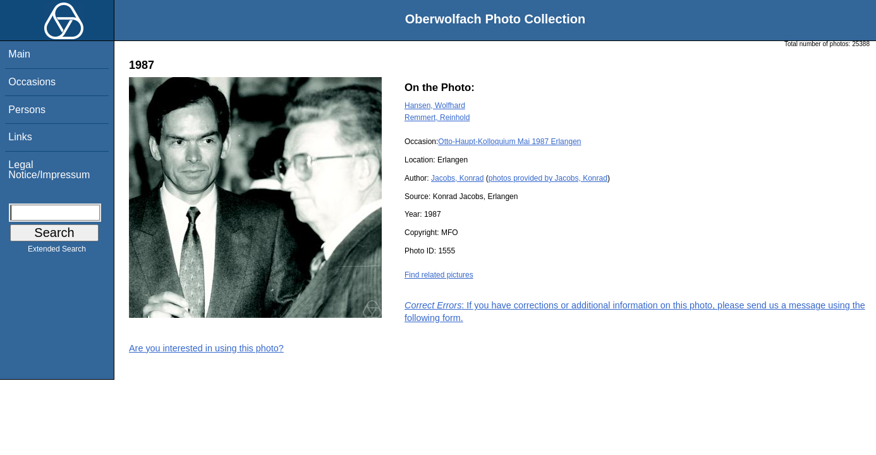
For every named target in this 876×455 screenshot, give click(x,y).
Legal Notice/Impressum (49, 169)
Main (19, 54)
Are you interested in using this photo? (206, 348)
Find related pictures (439, 274)
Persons (27, 109)
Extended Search (57, 251)
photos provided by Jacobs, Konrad (548, 178)
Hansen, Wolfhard (435, 105)
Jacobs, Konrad (457, 178)
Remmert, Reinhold (437, 117)
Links (20, 136)
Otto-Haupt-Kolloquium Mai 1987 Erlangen (509, 141)
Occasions (32, 81)
